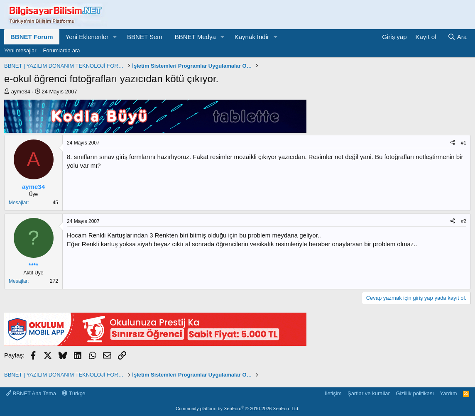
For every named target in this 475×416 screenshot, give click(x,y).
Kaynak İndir (252, 36)
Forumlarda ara (61, 50)
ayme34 (20, 91)
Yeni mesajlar (20, 50)
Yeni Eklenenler (87, 36)
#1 (463, 143)
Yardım (448, 393)
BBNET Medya (195, 36)
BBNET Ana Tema (31, 393)
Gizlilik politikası (415, 393)
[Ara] (457, 36)
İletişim (333, 393)
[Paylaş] (452, 143)
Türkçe (73, 393)
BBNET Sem (144, 36)
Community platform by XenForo (237, 408)
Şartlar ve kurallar (369, 393)
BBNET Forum (31, 36)
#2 (463, 221)
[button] (115, 36)
